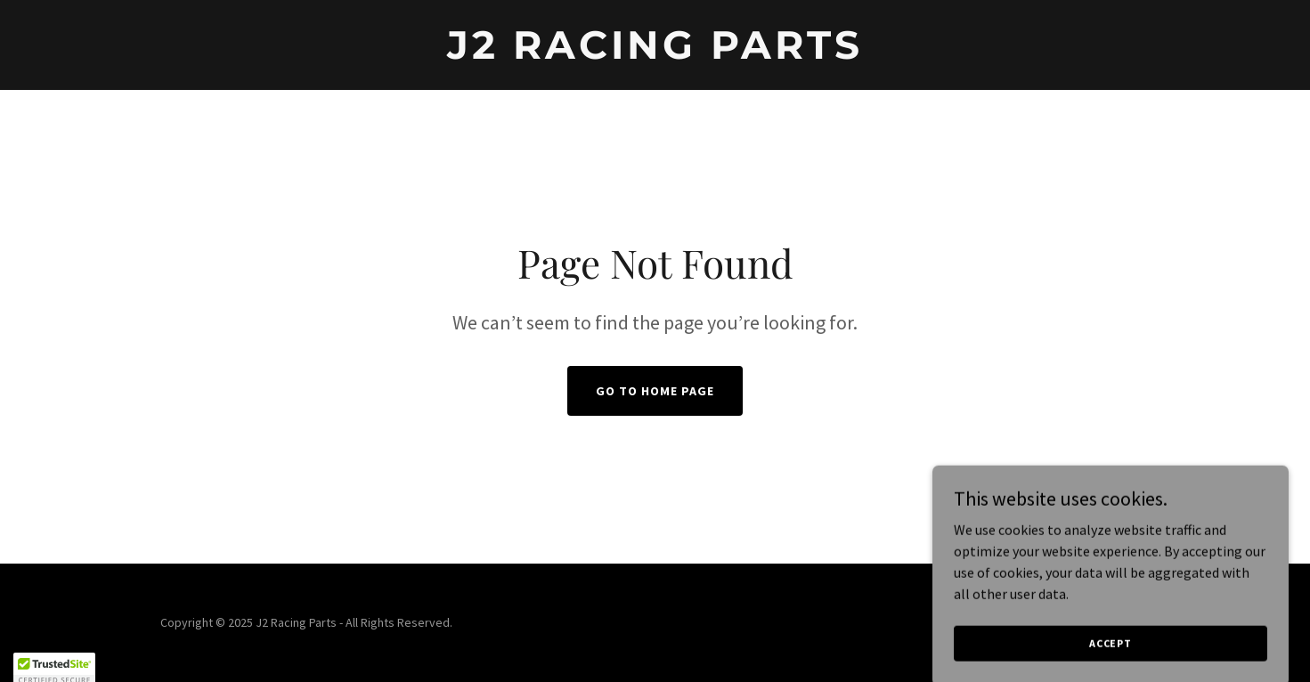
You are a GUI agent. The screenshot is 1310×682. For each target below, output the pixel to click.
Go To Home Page (655, 391)
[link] (655, 53)
